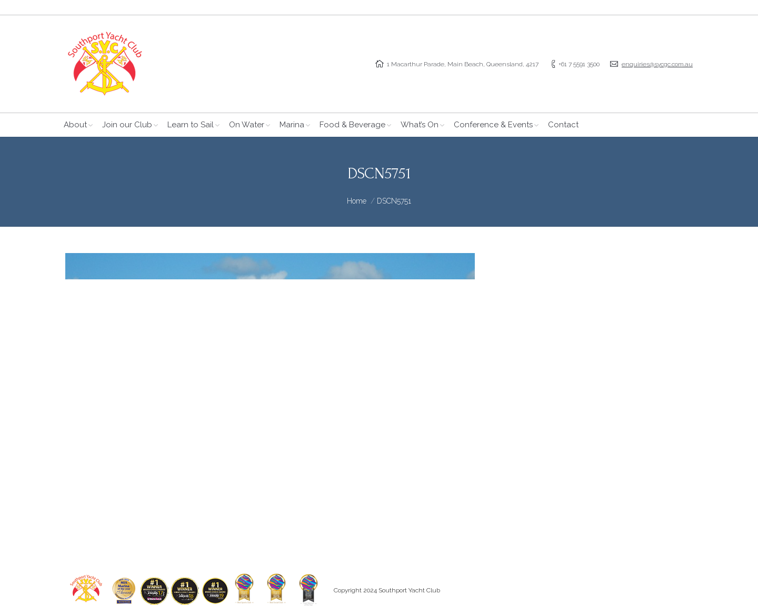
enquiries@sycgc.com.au (657, 64)
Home (356, 201)
